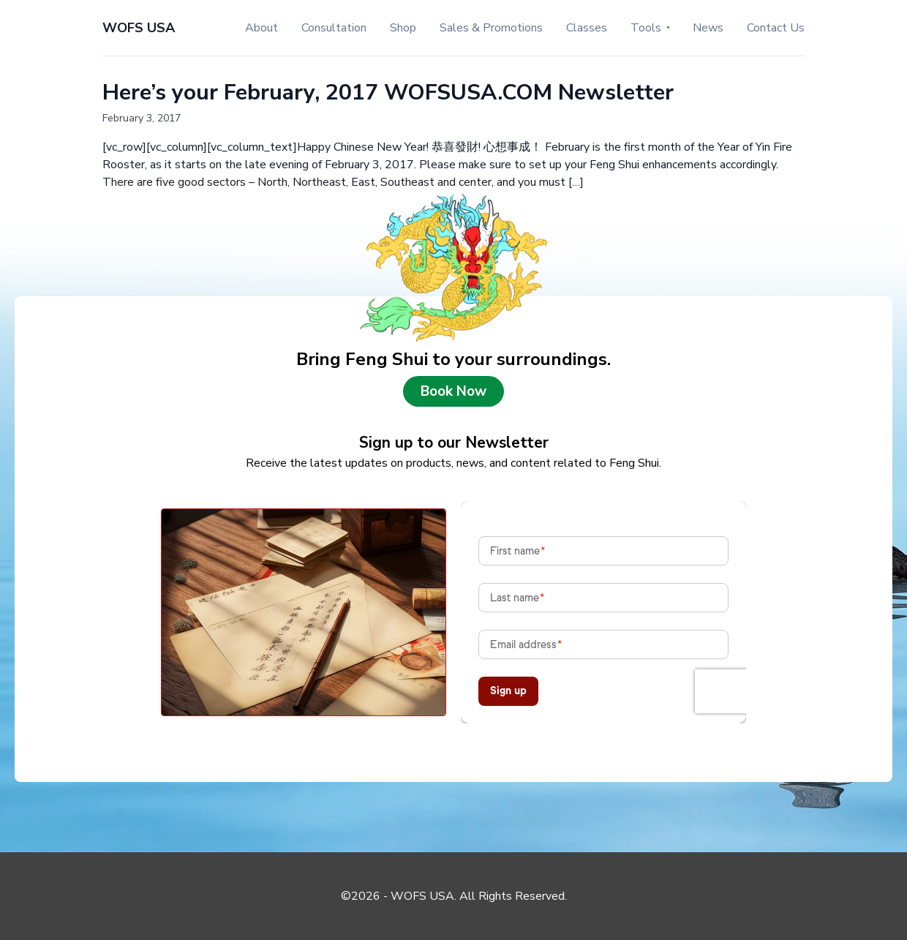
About (261, 28)
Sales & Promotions (491, 28)
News (708, 28)
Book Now (453, 391)
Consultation (333, 28)
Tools (646, 28)
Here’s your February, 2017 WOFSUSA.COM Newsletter (388, 93)
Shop (403, 28)
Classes (586, 28)
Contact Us (776, 28)
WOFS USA (138, 28)
